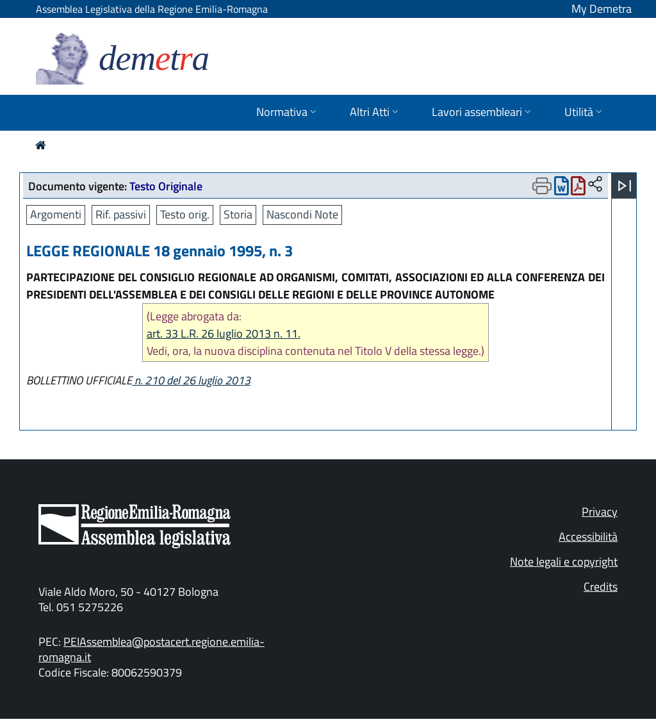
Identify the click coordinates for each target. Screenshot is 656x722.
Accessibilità (588, 536)
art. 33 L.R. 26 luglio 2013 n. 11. (223, 333)
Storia (238, 214)
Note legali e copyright (564, 561)
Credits (601, 586)
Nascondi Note (302, 214)
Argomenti (55, 214)
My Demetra (601, 8)
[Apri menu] (624, 186)
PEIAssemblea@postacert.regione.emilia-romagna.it (151, 649)
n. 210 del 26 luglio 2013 (191, 380)
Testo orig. (184, 214)
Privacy (600, 511)
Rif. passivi (120, 214)
